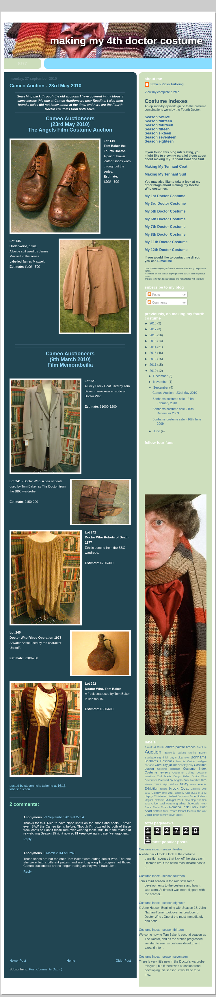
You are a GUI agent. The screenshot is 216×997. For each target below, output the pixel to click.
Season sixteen (158, 133)
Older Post (123, 960)
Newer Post (18, 960)
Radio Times (160, 807)
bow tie (180, 761)
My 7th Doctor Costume (165, 227)
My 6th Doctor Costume (165, 219)
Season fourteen (159, 125)
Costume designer (168, 768)
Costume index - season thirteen (161, 929)
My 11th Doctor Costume (166, 242)
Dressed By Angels (170, 780)
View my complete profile (162, 92)
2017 (153, 329)
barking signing (187, 752)
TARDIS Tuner (161, 811)
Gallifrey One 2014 (163, 792)
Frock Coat (179, 788)
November (161, 381)
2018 (153, 323)
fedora (163, 788)
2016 (153, 335)
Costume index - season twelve (160, 849)
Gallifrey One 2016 (186, 792)
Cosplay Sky (185, 765)
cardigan (201, 761)
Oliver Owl (158, 803)
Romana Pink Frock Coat (187, 807)
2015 (153, 341)
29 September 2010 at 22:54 (64, 817)
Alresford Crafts (154, 747)
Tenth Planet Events (183, 811)
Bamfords (170, 752)
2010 (153, 370)
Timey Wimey (160, 814)
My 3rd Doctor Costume (165, 204)
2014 (153, 347)
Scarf (148, 811)
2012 (153, 359)
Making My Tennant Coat (166, 167)
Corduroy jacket (166, 765)
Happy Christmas (155, 796)
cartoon (149, 765)
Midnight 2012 (174, 800)
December (161, 376)
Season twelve (157, 117)
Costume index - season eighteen (162, 902)
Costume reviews (157, 772)
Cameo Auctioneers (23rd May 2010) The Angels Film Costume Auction (70, 124)
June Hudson (198, 796)
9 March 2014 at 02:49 (60, 853)
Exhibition (151, 788)
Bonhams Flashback (159, 761)
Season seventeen (160, 137)
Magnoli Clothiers (154, 800)
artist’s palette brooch (180, 747)
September (161, 387)
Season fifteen (157, 129)
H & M (202, 792)
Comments (157, 302)
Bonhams (198, 757)
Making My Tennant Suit (165, 174)
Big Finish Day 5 (167, 757)
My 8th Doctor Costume (165, 234)
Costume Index (194, 768)
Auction (25, 789)
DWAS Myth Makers (166, 784)
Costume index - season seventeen (163, 956)
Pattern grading (176, 803)
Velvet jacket (175, 814)
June (157, 431)
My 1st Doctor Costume (165, 196)
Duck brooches (191, 780)
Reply (27, 839)
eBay (184, 784)
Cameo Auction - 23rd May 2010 (174, 392)
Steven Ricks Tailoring (167, 84)
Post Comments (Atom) (45, 969)
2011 (153, 364)
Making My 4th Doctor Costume (126, 41)
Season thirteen (158, 121)
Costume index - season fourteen (162, 876)
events (202, 784)
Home (71, 960)
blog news (184, 757)
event (193, 784)
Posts (154, 294)
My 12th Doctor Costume (166, 250)
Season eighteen (159, 141)
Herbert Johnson (178, 796)
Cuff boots (164, 776)
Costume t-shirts (183, 772)
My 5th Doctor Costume (165, 211)
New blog (190, 800)
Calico (191, 761)
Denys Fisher (182, 776)
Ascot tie (201, 747)
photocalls (193, 803)
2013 (153, 353)
